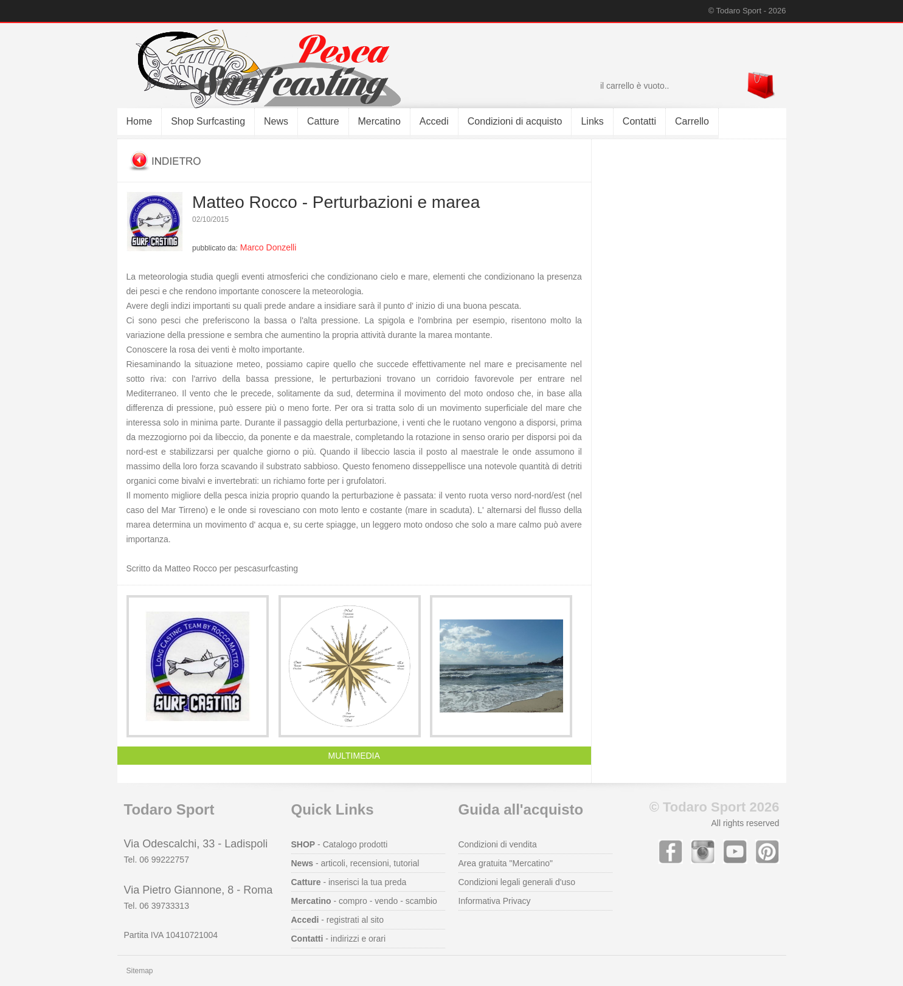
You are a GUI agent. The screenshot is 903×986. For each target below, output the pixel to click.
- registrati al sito (337, 920)
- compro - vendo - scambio (364, 901)
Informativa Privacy (494, 901)
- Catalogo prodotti (339, 844)
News (276, 121)
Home (139, 121)
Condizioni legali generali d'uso (517, 882)
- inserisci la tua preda (349, 882)
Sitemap (139, 971)
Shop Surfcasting (208, 121)
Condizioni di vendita (497, 844)
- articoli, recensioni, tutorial (355, 863)
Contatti (639, 121)
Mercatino (379, 121)
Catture (323, 121)
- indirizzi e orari (338, 938)
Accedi (434, 121)
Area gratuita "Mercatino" (505, 863)
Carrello (692, 121)
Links (592, 121)
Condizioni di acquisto (515, 121)
